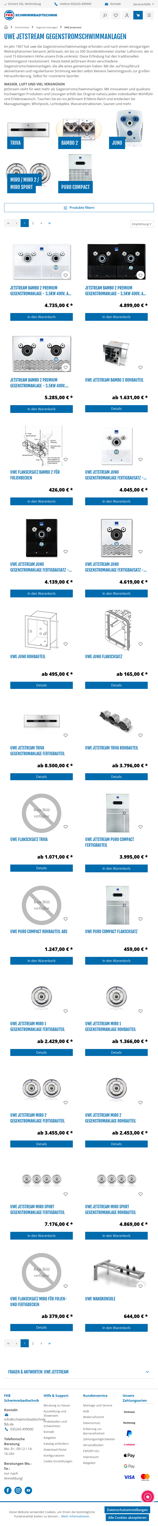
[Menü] (149, 15)
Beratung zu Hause (57, 1405)
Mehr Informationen (75, 1516)
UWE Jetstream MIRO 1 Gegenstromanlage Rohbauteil (110, 1026)
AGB (86, 1411)
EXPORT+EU (91, 1451)
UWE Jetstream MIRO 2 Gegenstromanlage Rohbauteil (110, 1118)
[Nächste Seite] (41, 223)
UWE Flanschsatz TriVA (29, 839)
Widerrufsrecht (93, 1417)
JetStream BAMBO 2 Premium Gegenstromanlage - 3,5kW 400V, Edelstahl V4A (38, 383)
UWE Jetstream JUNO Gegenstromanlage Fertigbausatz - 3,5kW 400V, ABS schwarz (39, 567)
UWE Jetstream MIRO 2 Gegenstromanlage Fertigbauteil (37, 1118)
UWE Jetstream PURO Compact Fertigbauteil (109, 842)
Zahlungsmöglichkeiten (99, 1439)
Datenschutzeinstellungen (127, 1510)
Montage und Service (97, 1405)
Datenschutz (91, 1423)
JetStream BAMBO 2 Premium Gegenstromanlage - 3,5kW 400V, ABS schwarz (116, 290)
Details (116, 408)
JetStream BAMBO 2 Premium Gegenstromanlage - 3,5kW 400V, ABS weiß (41, 290)
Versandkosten (93, 1445)
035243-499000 (81, 4)
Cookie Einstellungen (58, 1461)
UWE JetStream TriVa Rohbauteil (111, 748)
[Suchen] (104, 15)
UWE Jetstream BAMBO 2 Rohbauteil (114, 380)
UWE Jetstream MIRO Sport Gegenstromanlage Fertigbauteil (37, 1209)
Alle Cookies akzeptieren (127, 1517)
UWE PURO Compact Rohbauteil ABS (38, 931)
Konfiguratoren (54, 1455)
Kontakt (115, 4)
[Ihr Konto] (127, 15)
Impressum (91, 1457)
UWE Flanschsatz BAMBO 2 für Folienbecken (35, 475)
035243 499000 (21, 1429)
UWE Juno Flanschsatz (103, 656)
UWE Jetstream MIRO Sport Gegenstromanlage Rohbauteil (110, 1209)
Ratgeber (50, 1438)
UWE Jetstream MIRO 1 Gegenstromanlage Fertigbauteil (37, 1026)
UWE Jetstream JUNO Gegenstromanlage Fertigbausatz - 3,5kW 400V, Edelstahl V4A (114, 567)
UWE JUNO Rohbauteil (27, 656)
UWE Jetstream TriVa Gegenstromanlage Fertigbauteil (37, 750)
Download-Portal (55, 1449)
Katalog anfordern (56, 1444)
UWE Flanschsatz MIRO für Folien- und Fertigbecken (38, 1301)
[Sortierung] (142, 224)
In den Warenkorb (42, 317)
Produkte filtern (79, 207)
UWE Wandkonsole (100, 1298)
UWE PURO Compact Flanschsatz (111, 931)
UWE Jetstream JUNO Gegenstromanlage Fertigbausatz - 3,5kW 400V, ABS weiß (114, 475)
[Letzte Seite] (49, 223)
